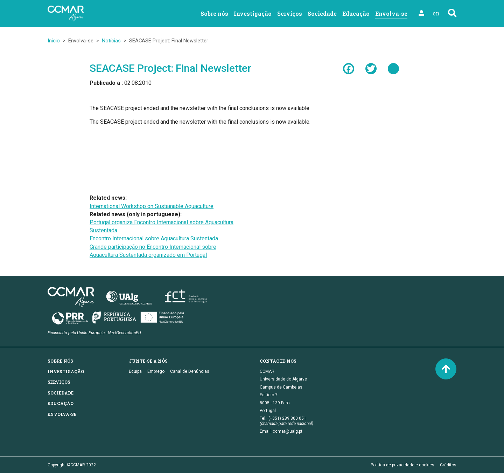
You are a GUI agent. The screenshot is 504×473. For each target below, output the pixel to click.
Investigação (253, 13)
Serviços (289, 13)
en (436, 13)
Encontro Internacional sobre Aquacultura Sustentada (154, 238)
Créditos (448, 464)
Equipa (135, 371)
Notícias (111, 40)
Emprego (155, 371)
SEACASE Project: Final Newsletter (170, 68)
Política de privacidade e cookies (402, 464)
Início (54, 40)
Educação (356, 13)
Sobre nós (214, 13)
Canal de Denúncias (189, 371)
